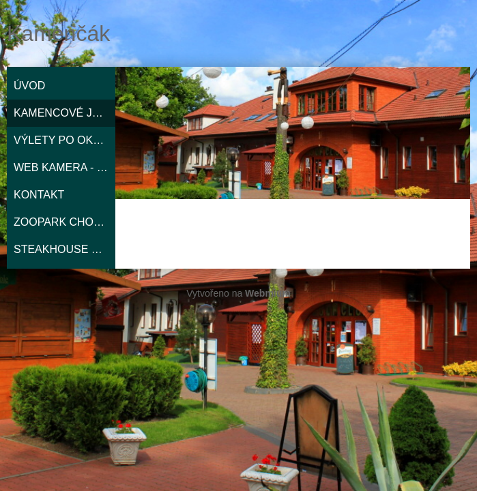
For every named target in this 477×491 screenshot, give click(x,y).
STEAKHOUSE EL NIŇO (64, 249)
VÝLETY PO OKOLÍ (62, 140)
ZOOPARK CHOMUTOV (64, 222)
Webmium (268, 293)
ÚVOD (29, 85)
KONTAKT (39, 194)
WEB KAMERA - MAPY (64, 167)
